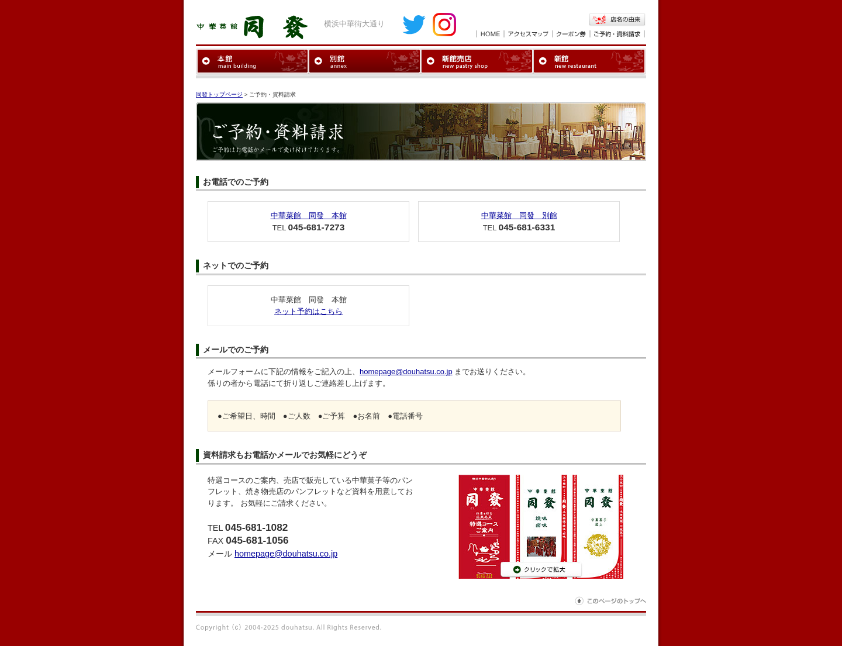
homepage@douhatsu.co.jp (406, 371)
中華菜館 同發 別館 (519, 215)
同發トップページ (219, 94)
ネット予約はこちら (308, 311)
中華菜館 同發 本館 (309, 215)
